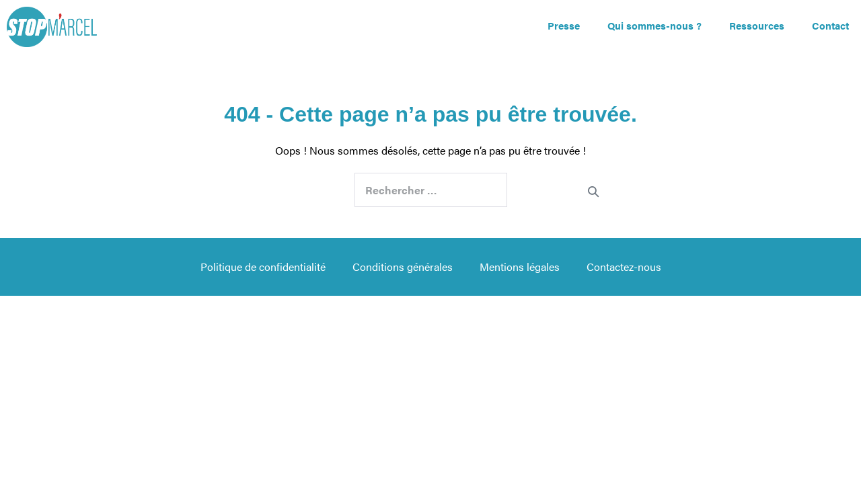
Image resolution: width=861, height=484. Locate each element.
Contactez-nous (624, 266)
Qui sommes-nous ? (654, 25)
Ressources (756, 25)
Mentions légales (520, 266)
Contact (830, 25)
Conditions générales (402, 266)
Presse (564, 25)
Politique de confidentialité (263, 266)
